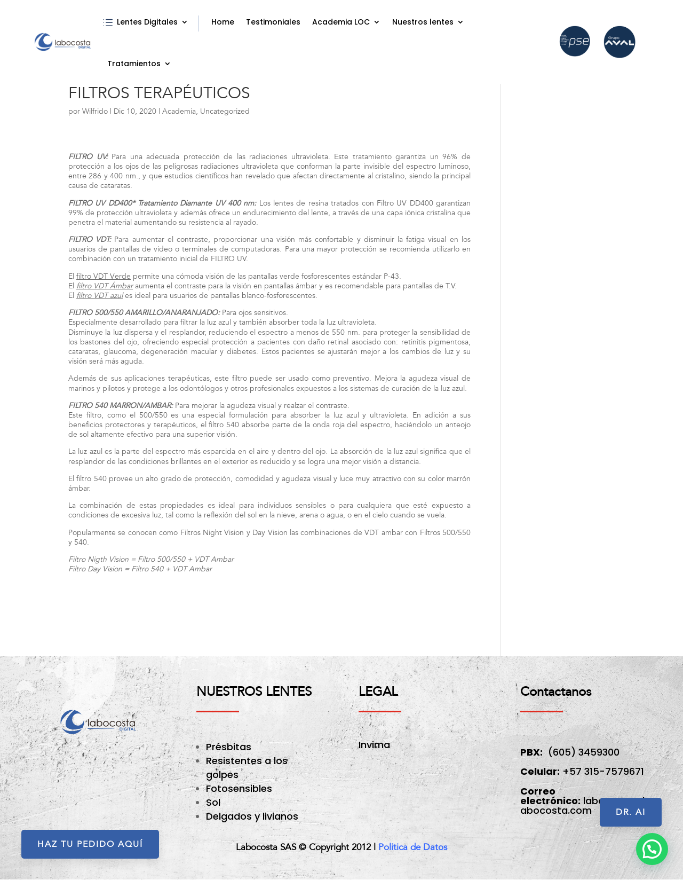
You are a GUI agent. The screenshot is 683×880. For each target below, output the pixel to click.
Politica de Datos (412, 847)
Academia (179, 111)
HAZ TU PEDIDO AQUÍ (90, 844)
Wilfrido (95, 111)
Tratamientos (134, 63)
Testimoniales (273, 22)
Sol (213, 802)
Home (222, 22)
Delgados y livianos (252, 816)
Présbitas (230, 746)
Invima (374, 744)
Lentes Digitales (147, 22)
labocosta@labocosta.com (582, 805)
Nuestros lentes (423, 22)
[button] (652, 849)
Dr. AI (631, 812)
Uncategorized (225, 111)
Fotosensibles (239, 788)
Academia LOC (341, 22)
